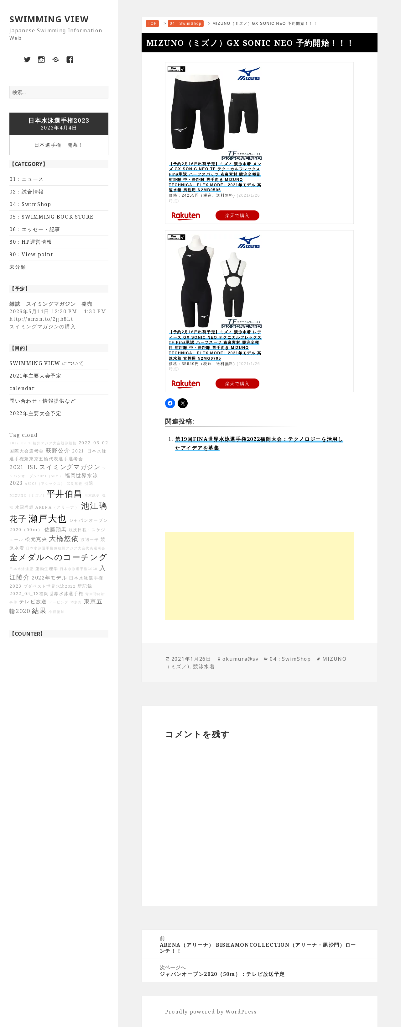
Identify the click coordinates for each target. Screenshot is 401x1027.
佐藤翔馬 (55, 529)
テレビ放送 (33, 601)
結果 (39, 610)
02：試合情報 (26, 191)
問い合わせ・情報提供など (42, 400)
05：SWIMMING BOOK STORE (51, 216)
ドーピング (59, 602)
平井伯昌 (65, 493)
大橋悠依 (64, 538)
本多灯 (76, 602)
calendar (22, 388)
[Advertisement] (259, 576)
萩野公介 (58, 450)
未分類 (17, 266)
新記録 (84, 586)
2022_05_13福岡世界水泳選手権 (46, 593)
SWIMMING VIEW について (46, 363)
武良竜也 (75, 483)
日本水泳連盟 (21, 569)
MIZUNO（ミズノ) (27, 495)
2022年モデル (49, 577)
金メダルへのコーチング (58, 557)
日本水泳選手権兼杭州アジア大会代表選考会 (66, 548)
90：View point (31, 254)
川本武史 (92, 495)
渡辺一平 (90, 539)
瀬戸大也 (48, 518)
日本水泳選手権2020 (78, 569)
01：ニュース (26, 179)
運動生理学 (46, 568)
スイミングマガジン (69, 467)
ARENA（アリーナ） (57, 507)
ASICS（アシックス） (45, 483)
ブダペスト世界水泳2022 (49, 586)
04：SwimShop (30, 204)
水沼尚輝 (24, 507)
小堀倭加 (57, 612)
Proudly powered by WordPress (211, 1011)
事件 (13, 602)
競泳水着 (204, 666)
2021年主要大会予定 (35, 375)
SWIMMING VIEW (49, 19)
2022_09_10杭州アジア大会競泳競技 (43, 443)
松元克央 (36, 539)
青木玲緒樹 (95, 594)
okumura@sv (240, 658)
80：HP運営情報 (30, 241)
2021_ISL (23, 467)
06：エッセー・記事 (34, 229)
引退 (88, 483)
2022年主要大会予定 (35, 413)
